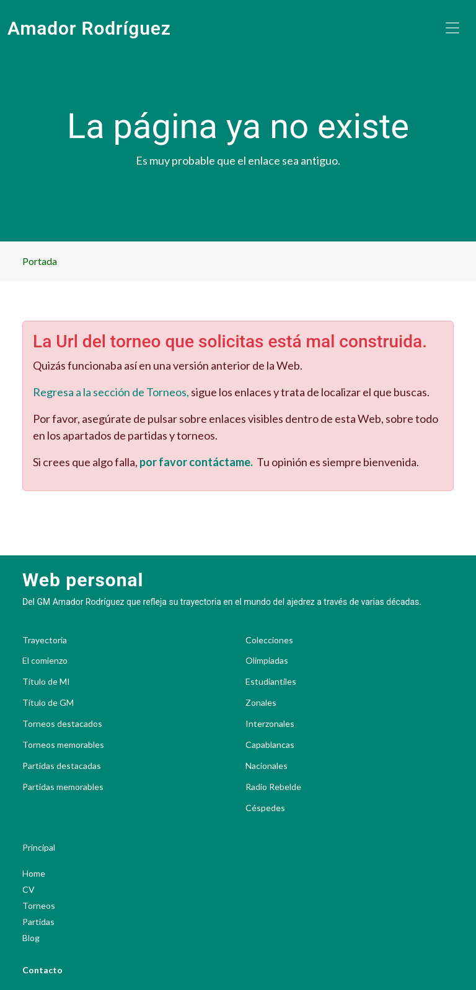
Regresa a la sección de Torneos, (111, 392)
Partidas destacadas (61, 766)
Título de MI (46, 681)
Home (33, 873)
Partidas (38, 921)
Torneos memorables (63, 744)
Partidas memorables (63, 787)
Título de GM (48, 702)
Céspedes (265, 808)
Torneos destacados (62, 723)
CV (28, 889)
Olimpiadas (266, 660)
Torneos (38, 905)
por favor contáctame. (196, 462)
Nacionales (266, 766)
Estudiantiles (270, 681)
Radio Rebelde (273, 787)
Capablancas (269, 744)
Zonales (260, 702)
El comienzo (45, 660)
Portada (39, 261)
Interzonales (269, 723)
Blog (31, 937)
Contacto (42, 970)
